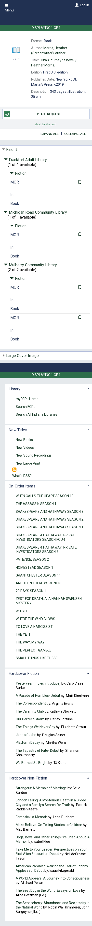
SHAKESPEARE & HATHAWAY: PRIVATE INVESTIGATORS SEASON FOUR (46, 537)
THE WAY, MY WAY (30, 642)
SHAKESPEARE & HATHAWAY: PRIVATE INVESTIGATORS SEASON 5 (46, 549)
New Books (24, 440)
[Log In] (76, 5)
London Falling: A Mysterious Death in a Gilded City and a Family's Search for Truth (51, 802)
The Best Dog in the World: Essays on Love (48, 891)
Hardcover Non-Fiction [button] (28, 778)
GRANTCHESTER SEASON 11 (38, 575)
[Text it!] (79, 182)
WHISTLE (23, 611)
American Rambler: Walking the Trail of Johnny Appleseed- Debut (52, 868)
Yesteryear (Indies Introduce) (38, 683)
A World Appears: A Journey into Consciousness (53, 878)
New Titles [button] (18, 430)
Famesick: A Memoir (31, 817)
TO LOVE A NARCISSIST (34, 627)
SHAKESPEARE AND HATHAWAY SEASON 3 (49, 511)
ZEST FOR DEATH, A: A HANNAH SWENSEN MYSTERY (49, 601)
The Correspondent (31, 704)
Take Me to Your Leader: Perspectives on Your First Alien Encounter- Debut (51, 851)
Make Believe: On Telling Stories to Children (49, 825)
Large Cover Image (22, 355)
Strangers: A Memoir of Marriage (41, 788)
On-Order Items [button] (22, 486)
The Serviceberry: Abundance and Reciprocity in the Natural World (53, 905)
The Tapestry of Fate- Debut (37, 750)
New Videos (25, 448)
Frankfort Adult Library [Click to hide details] (25, 159)
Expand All (49, 134)
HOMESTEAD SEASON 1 (34, 567)
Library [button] (14, 389)
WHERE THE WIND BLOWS (35, 619)
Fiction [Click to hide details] (18, 173)
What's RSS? (22, 476)
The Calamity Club (30, 711)
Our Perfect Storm (30, 719)
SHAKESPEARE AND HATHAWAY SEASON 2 (49, 520)
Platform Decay (28, 743)
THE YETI (23, 635)
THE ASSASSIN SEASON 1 (36, 504)
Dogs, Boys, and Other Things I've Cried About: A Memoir (53, 839)
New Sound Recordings (34, 456)
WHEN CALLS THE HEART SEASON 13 (45, 496)
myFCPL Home (27, 399)
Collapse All (75, 134)
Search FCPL (25, 407)
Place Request (32, 114)
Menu (9, 8)
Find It (11, 149)
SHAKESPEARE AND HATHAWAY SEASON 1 (49, 527)
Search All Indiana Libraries (36, 414)
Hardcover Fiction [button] (24, 673)
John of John (26, 735)
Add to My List (45, 124)
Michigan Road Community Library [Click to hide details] (35, 212)
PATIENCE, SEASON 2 (32, 560)
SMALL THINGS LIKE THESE (37, 658)
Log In (84, 5)
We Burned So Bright (32, 763)
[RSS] (14, 469)
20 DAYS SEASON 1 (31, 591)
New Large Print (28, 463)
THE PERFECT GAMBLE (34, 650)
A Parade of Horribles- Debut (38, 696)
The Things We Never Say (35, 727)
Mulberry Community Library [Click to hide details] (30, 265)
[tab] (48, 388)
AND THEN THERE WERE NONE (39, 583)
